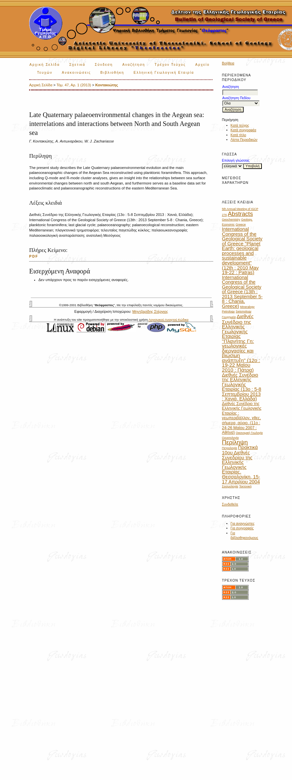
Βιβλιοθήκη (112, 72)
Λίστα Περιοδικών (244, 140)
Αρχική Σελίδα (44, 64)
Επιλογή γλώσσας (236, 160)
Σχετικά (77, 64)
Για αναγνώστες (243, 523)
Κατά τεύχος (240, 125)
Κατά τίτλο (238, 135)
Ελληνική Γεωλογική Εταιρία (164, 72)
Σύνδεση (104, 64)
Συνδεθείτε (230, 504)
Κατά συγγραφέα (243, 130)
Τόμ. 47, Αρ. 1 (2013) (73, 85)
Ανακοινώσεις (76, 72)
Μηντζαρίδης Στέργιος (150, 311)
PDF (33, 256)
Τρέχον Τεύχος (170, 64)
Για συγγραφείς (242, 528)
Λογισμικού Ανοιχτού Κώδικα (168, 319)
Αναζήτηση (133, 64)
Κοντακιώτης (106, 85)
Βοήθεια (228, 63)
